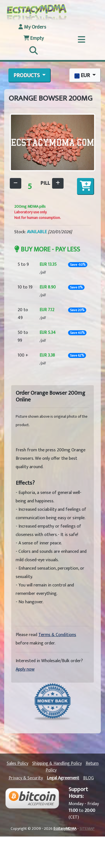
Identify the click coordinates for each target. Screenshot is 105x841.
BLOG (88, 778)
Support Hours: (78, 793)
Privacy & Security (26, 778)
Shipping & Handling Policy (57, 763)
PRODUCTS (27, 75)
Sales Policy (17, 763)
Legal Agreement (63, 778)
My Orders (32, 27)
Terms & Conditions (57, 635)
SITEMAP (87, 828)
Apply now (25, 669)
